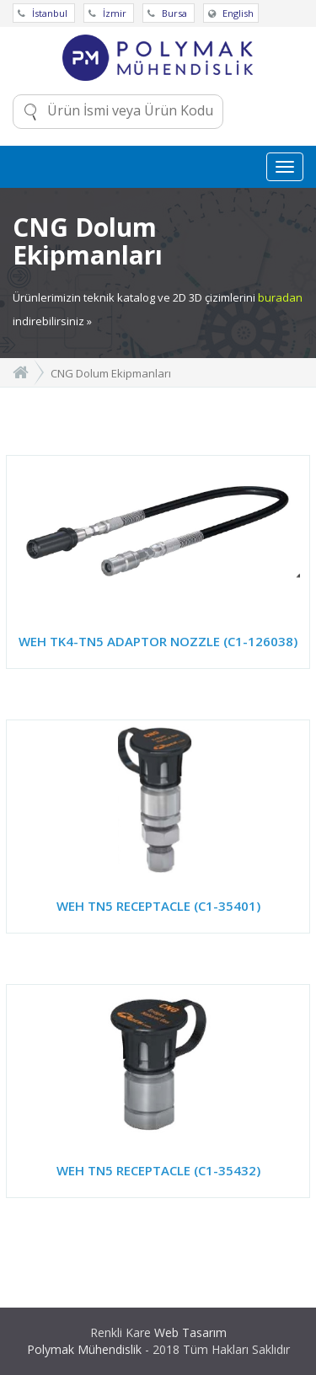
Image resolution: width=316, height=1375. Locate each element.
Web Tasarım (190, 1332)
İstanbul (44, 13)
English (231, 13)
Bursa (168, 13)
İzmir (108, 13)
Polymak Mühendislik (84, 1349)
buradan (280, 297)
